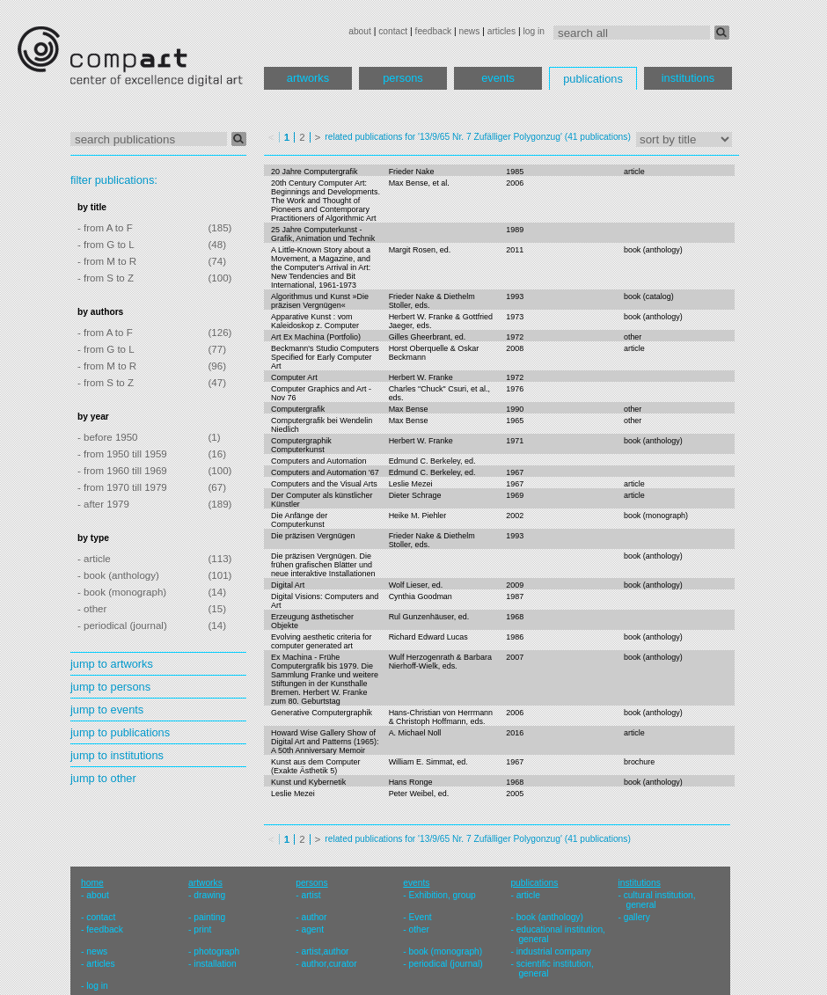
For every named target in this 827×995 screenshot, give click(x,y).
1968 (514, 616)
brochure (639, 761)
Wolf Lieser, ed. (416, 585)
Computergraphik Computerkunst (301, 445)
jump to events (106, 709)
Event (420, 917)
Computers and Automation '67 (325, 472)
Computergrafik (298, 409)
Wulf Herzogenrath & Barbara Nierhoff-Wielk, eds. (440, 661)
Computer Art (294, 377)
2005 (514, 793)
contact (392, 31)
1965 (514, 420)
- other (91, 609)
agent (312, 929)
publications (593, 78)
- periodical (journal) (122, 625)
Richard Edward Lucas (428, 637)
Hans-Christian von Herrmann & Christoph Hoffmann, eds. (441, 717)
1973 (514, 316)
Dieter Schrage (415, 495)
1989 (514, 229)
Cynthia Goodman (420, 596)
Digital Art (287, 585)
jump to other (103, 778)
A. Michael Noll (415, 732)
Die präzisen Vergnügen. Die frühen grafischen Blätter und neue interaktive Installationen (323, 565)
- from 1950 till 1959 (122, 454)
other (632, 337)
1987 (514, 596)
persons (403, 77)
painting (209, 917)
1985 (514, 171)
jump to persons (110, 686)
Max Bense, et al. (419, 183)
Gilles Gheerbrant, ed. (427, 337)
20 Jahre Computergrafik (314, 171)
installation (215, 964)
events (498, 77)
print (202, 929)
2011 (514, 249)
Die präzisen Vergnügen (313, 535)
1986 (514, 637)
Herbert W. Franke (421, 377)
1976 (514, 388)
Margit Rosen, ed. (420, 249)
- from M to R (106, 261)
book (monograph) (656, 515)
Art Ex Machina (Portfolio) (316, 337)
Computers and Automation (319, 461)
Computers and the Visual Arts (324, 483)
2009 (514, 585)
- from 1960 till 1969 (122, 470)
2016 (514, 732)
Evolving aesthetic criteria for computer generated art (321, 641)
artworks (308, 77)
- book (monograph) (121, 592)
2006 (514, 183)
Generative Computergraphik (321, 712)
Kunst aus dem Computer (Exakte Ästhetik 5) (316, 766)
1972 (514, 337)
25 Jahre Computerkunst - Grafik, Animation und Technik (323, 234)
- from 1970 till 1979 (122, 487)
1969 (514, 495)
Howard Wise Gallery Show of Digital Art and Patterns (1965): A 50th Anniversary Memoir (324, 741)
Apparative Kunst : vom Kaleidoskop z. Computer (315, 321)
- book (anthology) (118, 575)
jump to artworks (111, 663)
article (634, 171)
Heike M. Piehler (418, 515)
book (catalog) (649, 296)
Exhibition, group (442, 895)
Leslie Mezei (411, 483)
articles (501, 31)
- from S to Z (105, 278)
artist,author (324, 951)
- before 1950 (107, 437)
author (313, 917)
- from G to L (106, 244)
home (92, 883)
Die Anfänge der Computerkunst (299, 520)
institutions (688, 77)
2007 (514, 657)
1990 (514, 409)
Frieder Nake (412, 171)
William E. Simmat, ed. (428, 761)
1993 (514, 296)
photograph (216, 951)
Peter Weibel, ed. (419, 793)
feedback (433, 31)
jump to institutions (117, 755)
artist (310, 895)
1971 (514, 440)
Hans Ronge (411, 782)
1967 (514, 472)
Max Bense (408, 409)
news (468, 31)
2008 (514, 348)
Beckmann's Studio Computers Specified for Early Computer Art (325, 357)
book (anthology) (653, 249)
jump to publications (120, 732)
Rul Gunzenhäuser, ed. (429, 616)
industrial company (553, 951)
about (359, 31)
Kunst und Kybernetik (308, 782)
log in (534, 31)
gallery (637, 917)
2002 (514, 515)
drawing (209, 895)
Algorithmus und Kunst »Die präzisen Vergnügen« (320, 301)
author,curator (328, 964)
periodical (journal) (446, 964)
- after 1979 (103, 504)
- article (94, 558)
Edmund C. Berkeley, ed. (432, 461)
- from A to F (105, 228)
